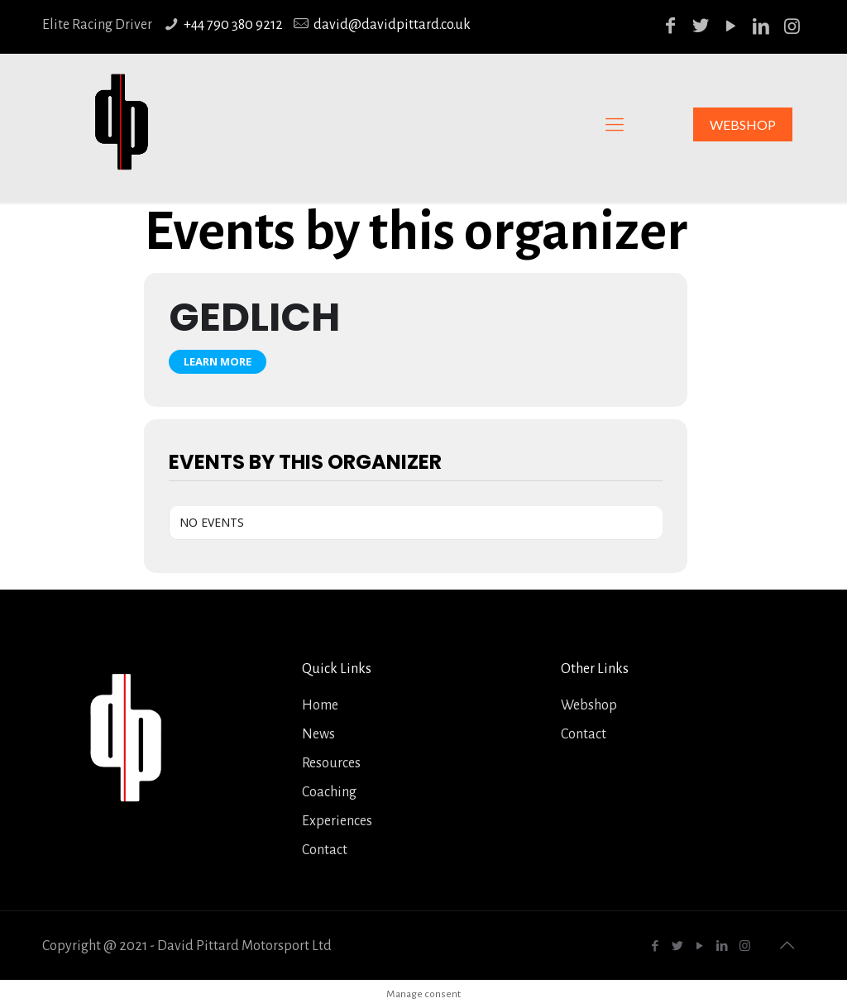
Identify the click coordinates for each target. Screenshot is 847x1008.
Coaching (329, 792)
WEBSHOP (743, 124)
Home (320, 705)
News (318, 734)
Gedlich (254, 317)
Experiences (337, 821)
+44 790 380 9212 (233, 24)
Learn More (217, 361)
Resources (331, 763)
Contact (324, 850)
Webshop (589, 705)
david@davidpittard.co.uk (392, 24)
